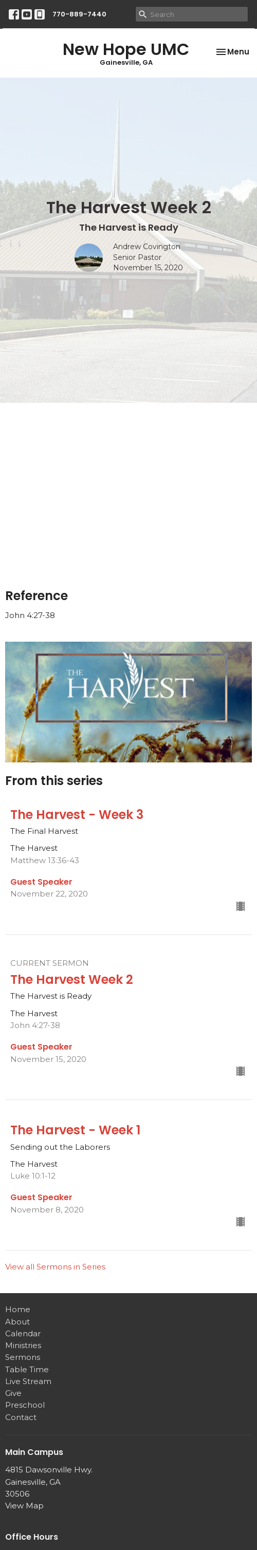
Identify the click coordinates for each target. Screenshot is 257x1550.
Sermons (22, 1357)
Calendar (23, 1333)
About (17, 1322)
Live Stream (28, 1381)
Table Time (27, 1369)
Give (13, 1393)
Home (17, 1309)
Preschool (25, 1405)
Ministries (23, 1345)
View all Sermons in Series (55, 1267)
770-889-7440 (79, 14)
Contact (20, 1417)
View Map (24, 1505)
